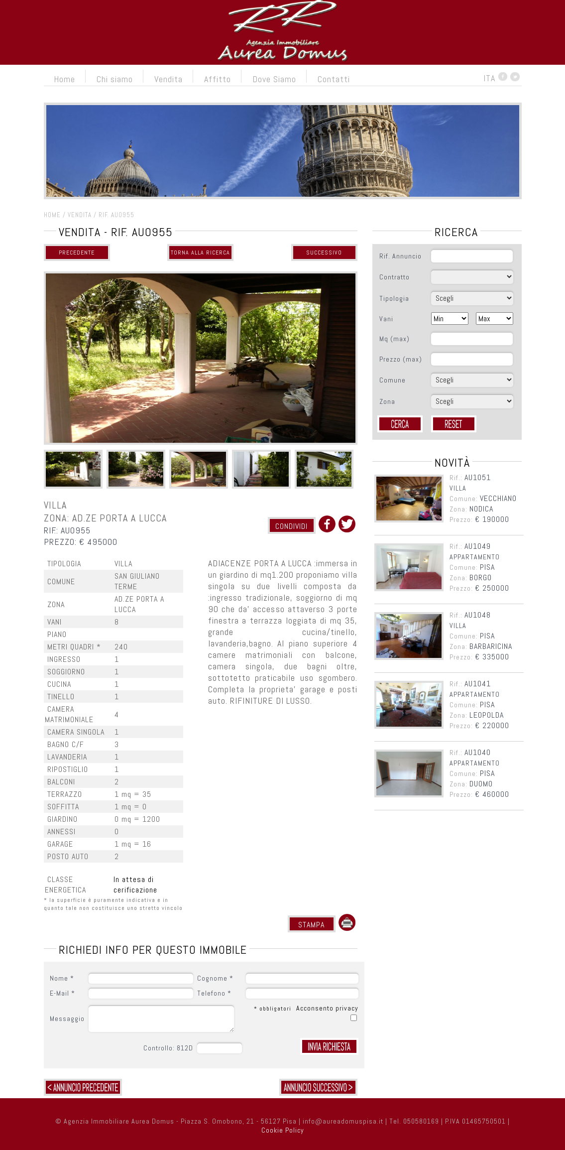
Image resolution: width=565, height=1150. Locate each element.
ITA (489, 78)
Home (64, 79)
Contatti (334, 79)
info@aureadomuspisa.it (343, 1121)
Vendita (168, 79)
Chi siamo (115, 79)
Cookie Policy (282, 1130)
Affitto (217, 79)
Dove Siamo (274, 79)
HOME (52, 215)
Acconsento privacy (327, 1008)
